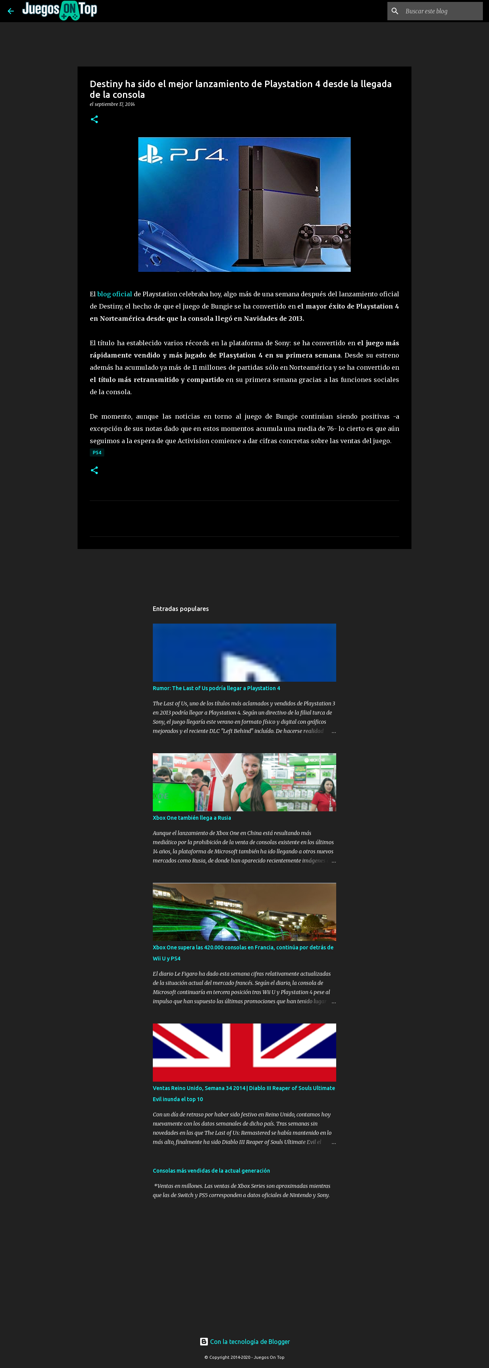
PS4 (97, 452)
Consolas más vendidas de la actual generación (211, 1171)
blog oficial (114, 294)
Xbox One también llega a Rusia (192, 818)
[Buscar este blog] (443, 11)
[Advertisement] (213, 569)
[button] (94, 120)
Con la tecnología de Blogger (244, 1341)
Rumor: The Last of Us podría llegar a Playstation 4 (216, 688)
